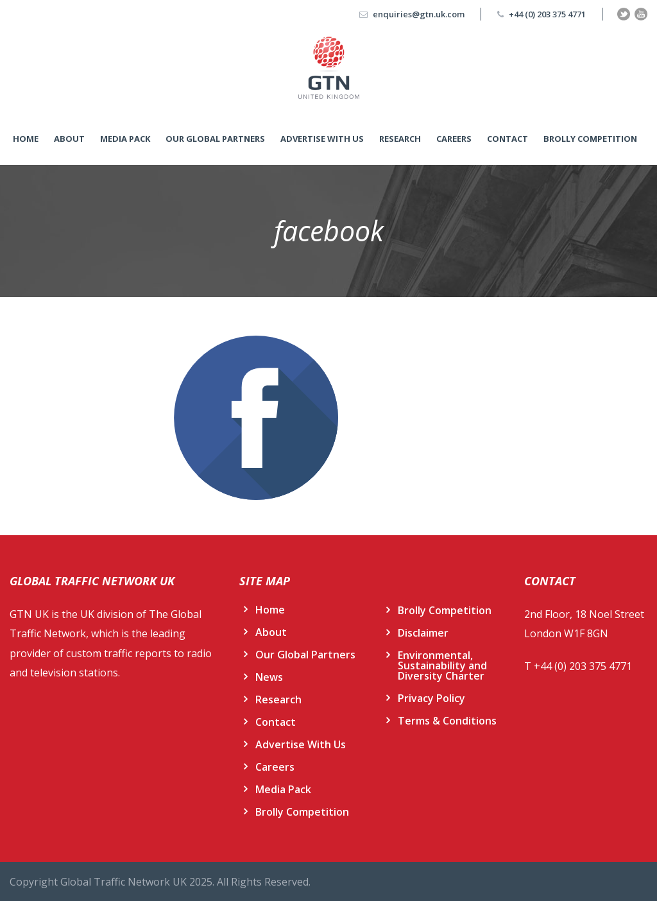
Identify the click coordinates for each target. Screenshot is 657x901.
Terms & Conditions (447, 721)
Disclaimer (423, 633)
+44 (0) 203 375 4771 (547, 14)
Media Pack (125, 138)
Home (25, 138)
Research (400, 138)
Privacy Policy (431, 698)
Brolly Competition (590, 138)
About (69, 138)
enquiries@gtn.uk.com (419, 14)
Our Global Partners (215, 138)
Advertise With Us (322, 138)
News (269, 677)
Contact (507, 138)
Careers (454, 138)
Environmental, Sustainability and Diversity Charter (442, 665)
